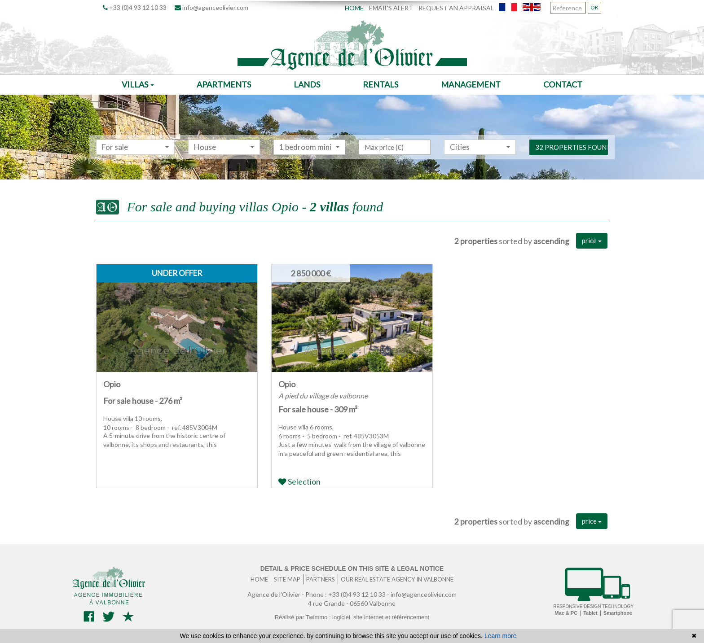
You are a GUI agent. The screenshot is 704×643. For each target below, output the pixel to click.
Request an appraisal (456, 8)
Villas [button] (138, 84)
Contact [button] (562, 84)
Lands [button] (307, 84)
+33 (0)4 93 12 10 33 (135, 7)
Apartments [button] (224, 84)
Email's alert (391, 8)
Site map (287, 579)
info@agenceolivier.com (211, 7)
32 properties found (571, 159)
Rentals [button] (380, 84)
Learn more (500, 635)
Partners (320, 579)
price (592, 240)
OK (594, 7)
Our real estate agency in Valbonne (397, 579)
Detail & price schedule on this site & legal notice (352, 568)
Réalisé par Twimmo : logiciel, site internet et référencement (352, 617)
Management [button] (471, 84)
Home (354, 8)
